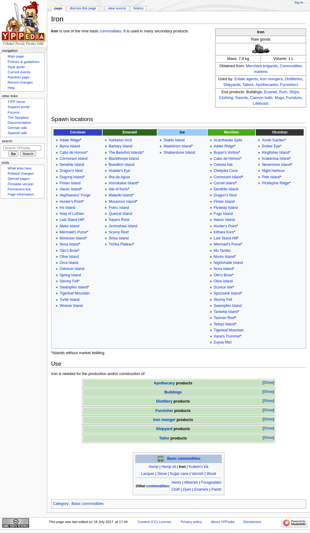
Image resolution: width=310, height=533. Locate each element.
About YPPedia (222, 522)
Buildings (173, 392)
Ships (294, 92)
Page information (21, 194)
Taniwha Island (226, 312)
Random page (18, 77)
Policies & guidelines (23, 62)
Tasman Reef (224, 318)
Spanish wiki (17, 133)
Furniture (294, 98)
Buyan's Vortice (226, 152)
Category (60, 504)
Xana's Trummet (227, 336)
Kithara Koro (224, 232)
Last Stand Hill (71, 220)
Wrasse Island (71, 306)
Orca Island (69, 263)
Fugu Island (223, 214)
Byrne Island (70, 146)
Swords (241, 98)
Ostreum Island (72, 269)
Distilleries (293, 79)
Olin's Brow (69, 250)
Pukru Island (119, 208)
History (139, 8)
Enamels (201, 489)
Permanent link (19, 189)
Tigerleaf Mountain (75, 293)
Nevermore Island (276, 165)
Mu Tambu (222, 250)
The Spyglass (18, 117)
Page (58, 8)
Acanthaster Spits (228, 140)
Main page (16, 56)
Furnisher (164, 411)
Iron (182, 467)
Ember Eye (271, 146)
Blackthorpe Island (124, 158)
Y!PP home (16, 102)
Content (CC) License (154, 522)
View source (117, 8)
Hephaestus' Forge (75, 195)
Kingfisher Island (275, 152)
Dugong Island (71, 177)
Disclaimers (252, 522)
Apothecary (164, 383)
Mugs (279, 98)
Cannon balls (261, 98)
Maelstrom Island (177, 146)
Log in (299, 2)
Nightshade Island (228, 263)
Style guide (16, 67)
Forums (13, 112)
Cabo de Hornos (73, 152)
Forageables (211, 482)
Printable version (20, 184)
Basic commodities (183, 459)
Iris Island (67, 208)
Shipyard (164, 429)
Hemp (153, 467)
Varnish (198, 474)
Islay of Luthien (72, 214)
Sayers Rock (119, 220)
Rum (283, 92)
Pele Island (271, 177)
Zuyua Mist (223, 342)
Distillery (164, 401)
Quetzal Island (120, 214)
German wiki (17, 128)
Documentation (19, 122)
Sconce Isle (223, 287)
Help (11, 88)
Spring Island (70, 275)
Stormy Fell (69, 281)
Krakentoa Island (275, 158)
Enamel (270, 92)
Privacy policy (191, 522)
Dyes (187, 489)
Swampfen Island (73, 287)
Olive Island (69, 257)
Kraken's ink (198, 467)
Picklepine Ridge (275, 183)
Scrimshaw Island (123, 226)
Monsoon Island (72, 238)
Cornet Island (225, 183)
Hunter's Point (71, 201)
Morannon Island (122, 201)
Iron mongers (271, 79)
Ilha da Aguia (119, 177)
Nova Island (69, 244)
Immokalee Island (123, 183)
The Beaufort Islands (125, 152)
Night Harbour (273, 171)
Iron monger (164, 420)
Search (7, 141)
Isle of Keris (118, 189)
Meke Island (69, 226)
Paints (216, 489)
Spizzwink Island (227, 293)
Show (268, 382)
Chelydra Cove (226, 171)
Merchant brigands (262, 66)
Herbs (176, 482)
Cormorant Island (73, 158)
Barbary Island (120, 146)
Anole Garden (273, 140)
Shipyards (231, 85)
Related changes (21, 173)
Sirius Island (119, 238)
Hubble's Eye (119, 171)
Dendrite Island (72, 165)
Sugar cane (179, 474)
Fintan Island (70, 183)
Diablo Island (174, 140)
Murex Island (224, 257)
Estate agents (246, 79)
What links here (19, 168)
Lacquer (147, 474)
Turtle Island (70, 300)
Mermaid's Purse (73, 232)
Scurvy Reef (119, 232)
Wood (211, 474)
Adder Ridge (70, 140)
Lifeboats (261, 103)
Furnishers (289, 85)
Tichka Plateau (121, 244)
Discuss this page (83, 8)
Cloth (175, 489)
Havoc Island (70, 189)
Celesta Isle (223, 165)
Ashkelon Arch (120, 140)
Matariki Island (120, 195)
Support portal (18, 107)
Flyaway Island (226, 208)
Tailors (248, 85)
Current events (19, 72)
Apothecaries (267, 85)
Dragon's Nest (71, 171)
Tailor (164, 438)
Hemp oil (168, 467)
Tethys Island (224, 324)
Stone (162, 474)
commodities (110, 31)
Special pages (18, 178)
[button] (268, 383)
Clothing (226, 98)
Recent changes (20, 82)
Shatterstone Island (179, 152)
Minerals (191, 482)
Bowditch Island (121, 165)
